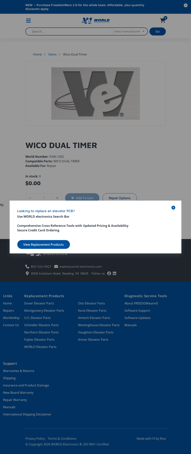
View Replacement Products (43, 244)
